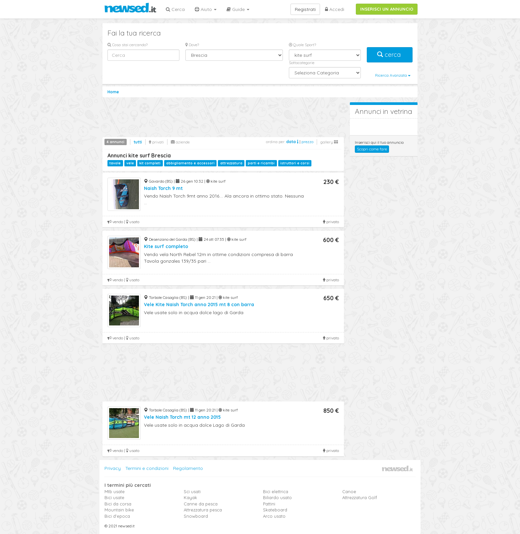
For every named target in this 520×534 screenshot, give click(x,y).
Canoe (349, 491)
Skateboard (275, 509)
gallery (329, 141)
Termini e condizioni (146, 468)
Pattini (269, 503)
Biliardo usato (277, 497)
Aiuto (206, 9)
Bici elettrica (275, 491)
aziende (180, 141)
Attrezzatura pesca (203, 509)
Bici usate (114, 497)
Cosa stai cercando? (127, 44)
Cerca (175, 9)
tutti (138, 141)
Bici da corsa (117, 503)
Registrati (305, 9)
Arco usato (274, 516)
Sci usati (192, 491)
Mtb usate (114, 491)
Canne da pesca (201, 503)
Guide (238, 9)
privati (156, 141)
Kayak (190, 497)
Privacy (112, 468)
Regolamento (188, 468)
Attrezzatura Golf (359, 497)
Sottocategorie (301, 62)
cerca (389, 54)
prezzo (307, 141)
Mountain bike (119, 509)
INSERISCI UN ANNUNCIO (386, 9)
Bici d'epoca (117, 516)
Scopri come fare (372, 148)
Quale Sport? (302, 44)
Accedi (334, 9)
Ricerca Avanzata (393, 75)
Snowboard (196, 516)
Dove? (192, 44)
